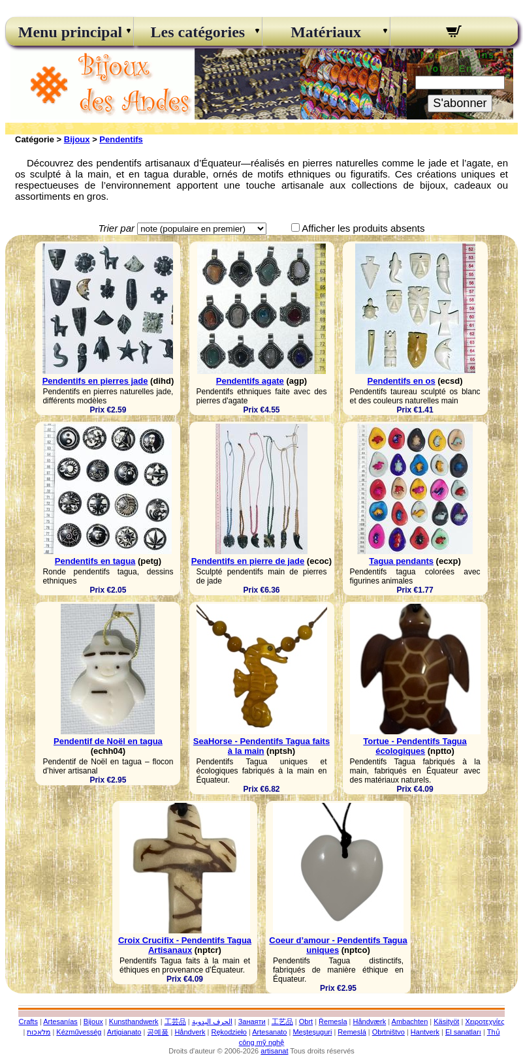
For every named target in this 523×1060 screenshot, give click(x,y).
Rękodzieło (228, 1032)
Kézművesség (78, 1032)
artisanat (274, 1051)
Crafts (28, 1021)
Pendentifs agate (250, 381)
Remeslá (352, 1032)
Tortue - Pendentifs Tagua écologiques (414, 746)
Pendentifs (120, 139)
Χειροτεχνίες (484, 1021)
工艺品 (282, 1021)
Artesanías (60, 1021)
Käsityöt (446, 1021)
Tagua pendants (401, 561)
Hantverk (425, 1032)
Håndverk (189, 1032)
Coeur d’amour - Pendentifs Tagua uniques (338, 945)
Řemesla (333, 1021)
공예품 (157, 1032)
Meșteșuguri (312, 1032)
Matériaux (326, 31)
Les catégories (198, 31)
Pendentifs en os (402, 381)
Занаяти (252, 1021)
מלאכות (38, 1032)
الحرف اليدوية (212, 1021)
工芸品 (175, 1021)
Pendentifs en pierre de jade (247, 561)
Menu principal (69, 31)
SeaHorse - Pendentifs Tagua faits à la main (261, 746)
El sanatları (463, 1032)
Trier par (116, 228)
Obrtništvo (388, 1032)
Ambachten (410, 1021)
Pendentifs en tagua (95, 561)
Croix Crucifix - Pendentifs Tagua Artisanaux (184, 945)
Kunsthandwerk (134, 1021)
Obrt (306, 1021)
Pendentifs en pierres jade (95, 381)
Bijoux (77, 139)
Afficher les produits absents (363, 228)
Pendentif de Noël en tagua (108, 741)
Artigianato (124, 1032)
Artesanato (269, 1032)
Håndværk (369, 1021)
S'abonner (459, 103)
